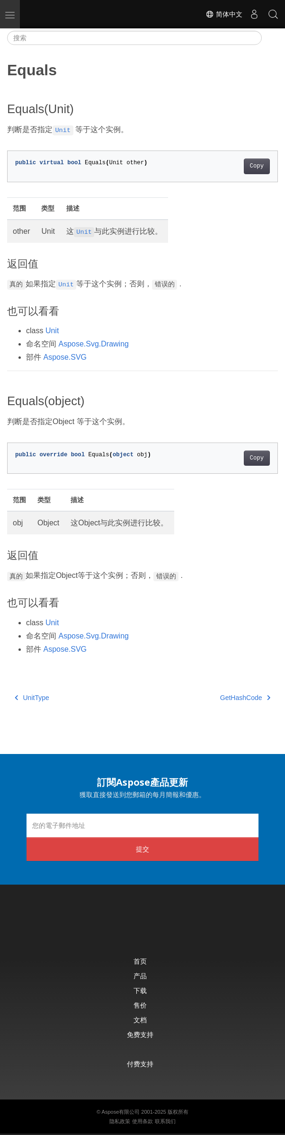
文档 (140, 1019)
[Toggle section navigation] (269, 37)
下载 (140, 990)
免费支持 (140, 1034)
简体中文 (223, 14)
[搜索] (134, 38)
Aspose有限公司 (121, 1112)
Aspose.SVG (65, 357)
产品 (140, 975)
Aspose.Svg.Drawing (93, 344)
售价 (140, 1005)
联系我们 (165, 1121)
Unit (52, 331)
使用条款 (142, 1121)
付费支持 (140, 1063)
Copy (257, 166)
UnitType (32, 697)
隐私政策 (119, 1121)
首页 (140, 961)
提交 (142, 848)
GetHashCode (245, 697)
